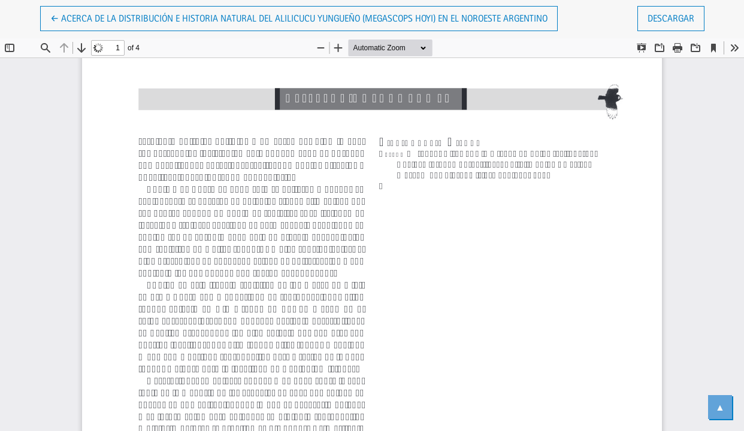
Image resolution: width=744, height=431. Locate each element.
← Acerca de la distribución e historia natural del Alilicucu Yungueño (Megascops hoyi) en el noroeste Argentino (299, 17)
